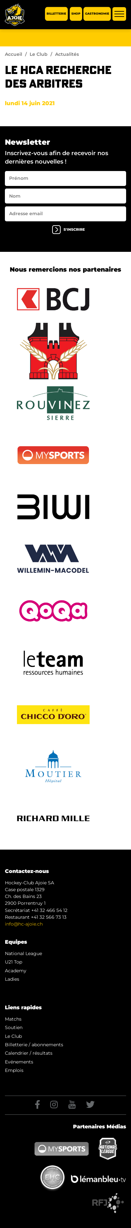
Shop (75, 14)
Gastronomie (97, 14)
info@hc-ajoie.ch (24, 924)
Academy (15, 971)
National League (23, 953)
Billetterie (56, 14)
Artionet (53, 1221)
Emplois (14, 1070)
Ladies (12, 979)
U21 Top (13, 962)
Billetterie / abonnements (34, 1045)
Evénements (19, 1062)
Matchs (13, 1019)
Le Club (39, 54)
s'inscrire (68, 229)
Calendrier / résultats (28, 1053)
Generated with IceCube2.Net (94, 1221)
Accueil (13, 54)
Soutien (13, 1027)
